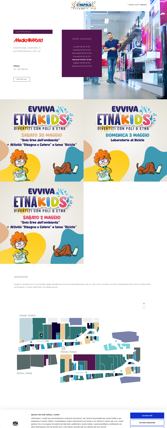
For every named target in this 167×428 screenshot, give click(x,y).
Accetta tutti (147, 399)
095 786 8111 (22, 69)
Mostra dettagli (125, 423)
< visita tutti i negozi (137, 5)
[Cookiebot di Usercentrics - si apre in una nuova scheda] (15, 423)
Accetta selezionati (147, 406)
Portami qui (22, 79)
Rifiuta (147, 413)
